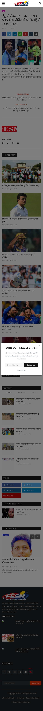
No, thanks (21, 370)
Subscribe (31, 365)
